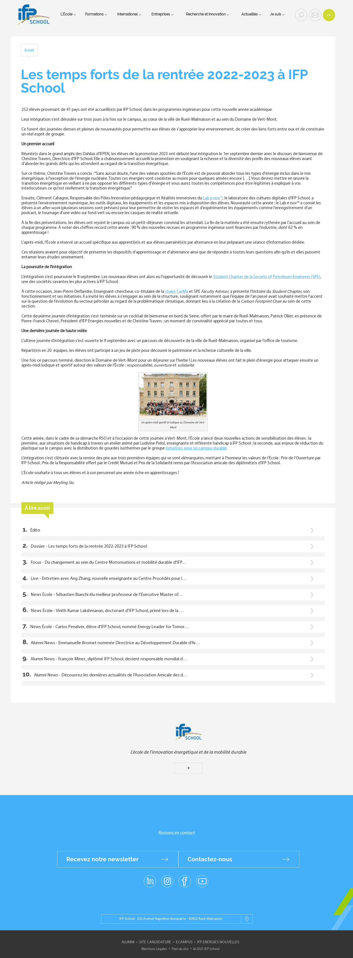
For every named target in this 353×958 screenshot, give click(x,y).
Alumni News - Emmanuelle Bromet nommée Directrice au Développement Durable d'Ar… (115, 643)
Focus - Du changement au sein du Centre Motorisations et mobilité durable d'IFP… (108, 562)
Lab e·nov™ (213, 198)
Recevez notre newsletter (102, 859)
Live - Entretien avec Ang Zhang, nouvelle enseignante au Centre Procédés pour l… (108, 578)
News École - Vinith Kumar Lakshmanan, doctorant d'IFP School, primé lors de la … (107, 611)
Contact (314, 15)
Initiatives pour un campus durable (196, 448)
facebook (185, 881)
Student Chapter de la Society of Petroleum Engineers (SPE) (266, 277)
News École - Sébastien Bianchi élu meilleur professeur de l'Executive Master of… (107, 595)
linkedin (149, 878)
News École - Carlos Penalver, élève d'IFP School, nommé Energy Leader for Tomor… (109, 627)
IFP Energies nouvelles (218, 942)
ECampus (184, 942)
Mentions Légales (154, 949)
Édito (35, 530)
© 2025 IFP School (206, 949)
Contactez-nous (210, 859)
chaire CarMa (176, 292)
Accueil (29, 50)
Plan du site (180, 949)
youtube (202, 881)
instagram (167, 881)
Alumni (127, 942)
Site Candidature (155, 942)
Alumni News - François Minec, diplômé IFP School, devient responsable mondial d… (109, 659)
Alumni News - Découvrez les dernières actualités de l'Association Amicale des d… (110, 675)
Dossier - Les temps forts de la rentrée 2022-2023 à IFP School (89, 546)
